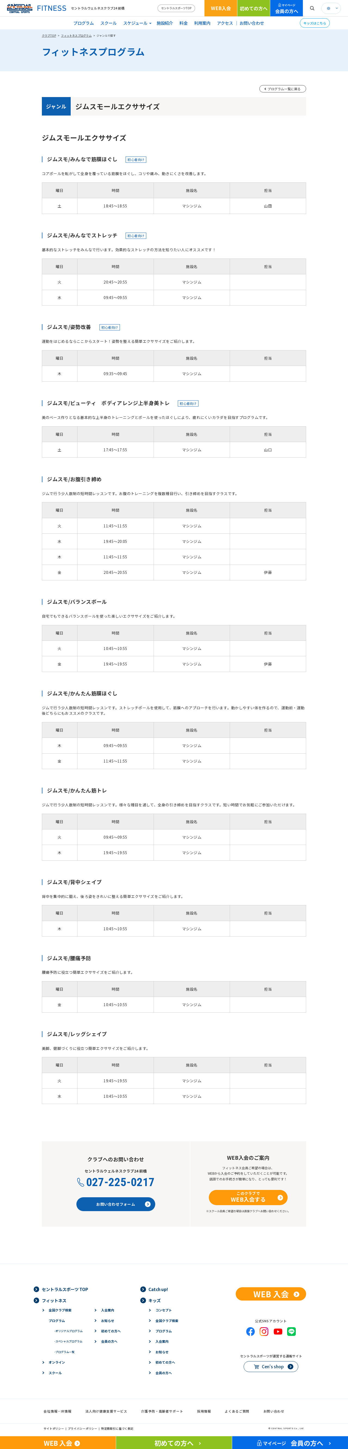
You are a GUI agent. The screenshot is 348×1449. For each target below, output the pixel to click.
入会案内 (107, 1310)
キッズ (154, 1300)
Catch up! (158, 1289)
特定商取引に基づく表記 (117, 1428)
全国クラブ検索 (60, 1310)
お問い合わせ (252, 23)
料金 (183, 23)
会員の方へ (286, 8)
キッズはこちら (314, 23)
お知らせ (107, 1320)
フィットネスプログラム (76, 35)
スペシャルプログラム (68, 1341)
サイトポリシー (54, 1428)
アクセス (225, 23)
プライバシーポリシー (83, 1428)
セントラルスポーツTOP (176, 8)
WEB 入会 (271, 1293)
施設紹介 (165, 23)
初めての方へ (254, 8)
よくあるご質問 (237, 1411)
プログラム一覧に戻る (284, 88)
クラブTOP (49, 35)
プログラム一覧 (64, 1352)
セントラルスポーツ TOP (65, 1289)
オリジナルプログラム (68, 1331)
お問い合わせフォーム (115, 1204)
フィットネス (54, 1300)
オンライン (57, 1362)
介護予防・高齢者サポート (162, 1411)
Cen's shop (273, 1366)
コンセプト (164, 1310)
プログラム (83, 23)
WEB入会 (221, 8)
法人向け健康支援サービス (106, 1411)
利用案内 (202, 23)
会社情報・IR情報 (58, 1411)
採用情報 (204, 1411)
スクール (108, 23)
